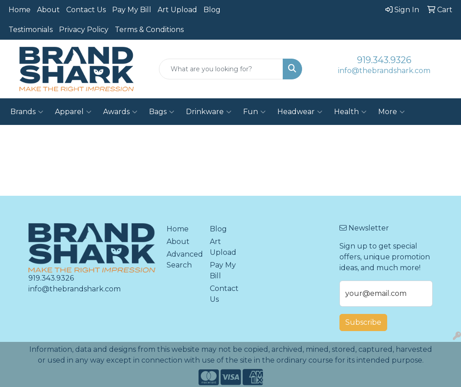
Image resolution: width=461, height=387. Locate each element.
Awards (120, 111)
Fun (254, 111)
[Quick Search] (221, 69)
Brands (26, 111)
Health (350, 111)
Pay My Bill (131, 9)
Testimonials (31, 29)
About (48, 9)
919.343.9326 (384, 60)
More (391, 111)
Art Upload (177, 9)
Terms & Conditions (149, 29)
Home (20, 9)
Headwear (299, 111)
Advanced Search (183, 259)
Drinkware (208, 111)
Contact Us (86, 9)
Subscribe (363, 322)
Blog (212, 9)
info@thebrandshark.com (384, 70)
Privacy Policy (83, 29)
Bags (161, 111)
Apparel (73, 111)
